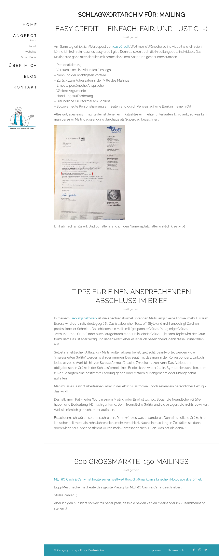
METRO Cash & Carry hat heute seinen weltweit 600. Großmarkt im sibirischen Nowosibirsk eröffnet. (128, 479)
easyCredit (121, 46)
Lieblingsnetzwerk (83, 318)
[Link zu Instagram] (200, 550)
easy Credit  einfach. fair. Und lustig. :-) (131, 29)
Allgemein (132, 37)
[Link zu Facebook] (194, 550)
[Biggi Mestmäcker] (22, 118)
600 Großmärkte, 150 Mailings (131, 461)
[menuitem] (22, 24)
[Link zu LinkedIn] (206, 550)
